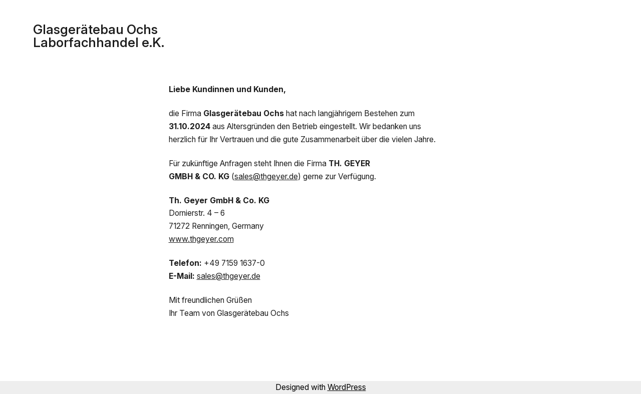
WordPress (347, 387)
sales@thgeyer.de (266, 176)
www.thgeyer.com (201, 239)
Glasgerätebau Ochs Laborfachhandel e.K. (98, 36)
